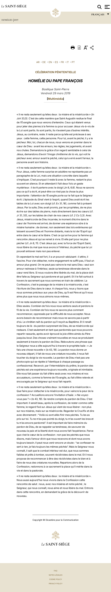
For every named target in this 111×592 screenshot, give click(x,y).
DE (44, 62)
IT (68, 62)
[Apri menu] (107, 6)
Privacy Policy (55, 584)
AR (37, 62)
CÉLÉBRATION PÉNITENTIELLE (55, 72)
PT (73, 62)
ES (56, 62)
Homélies (7, 20)
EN (50, 62)
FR (62, 62)
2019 (16, 20)
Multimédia (55, 98)
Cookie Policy (55, 579)
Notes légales (55, 575)
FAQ (55, 571)
